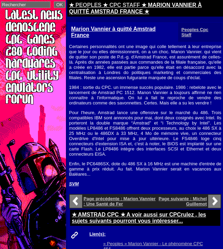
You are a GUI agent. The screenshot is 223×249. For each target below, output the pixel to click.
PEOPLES (88, 5)
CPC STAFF (124, 5)
